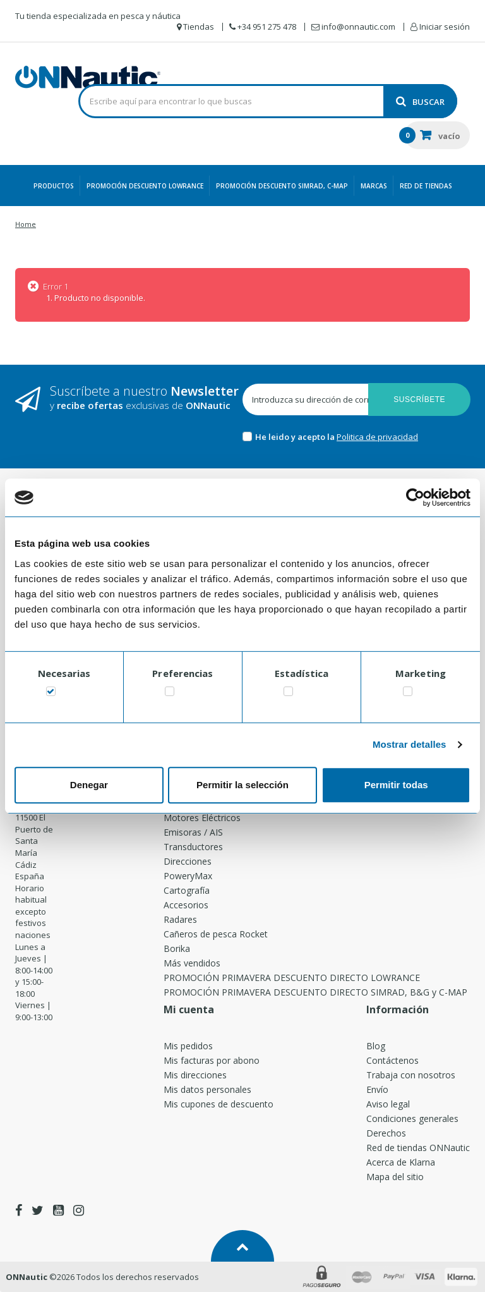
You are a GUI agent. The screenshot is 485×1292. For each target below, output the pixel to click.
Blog (375, 1046)
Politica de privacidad (377, 436)
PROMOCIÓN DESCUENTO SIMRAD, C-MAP (282, 185)
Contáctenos (392, 1060)
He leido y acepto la (296, 436)
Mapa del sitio (395, 1177)
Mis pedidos (188, 1046)
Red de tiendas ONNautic (418, 1148)
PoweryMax (188, 876)
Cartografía (187, 890)
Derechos (386, 1133)
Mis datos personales (207, 1089)
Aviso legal (388, 1104)
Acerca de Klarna (400, 1162)
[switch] (169, 694)
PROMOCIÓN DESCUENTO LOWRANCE (145, 185)
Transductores (193, 847)
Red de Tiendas (426, 185)
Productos (53, 185)
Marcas (374, 185)
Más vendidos (192, 963)
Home (25, 224)
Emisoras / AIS (193, 832)
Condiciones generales (412, 1118)
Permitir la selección (242, 784)
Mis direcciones (195, 1075)
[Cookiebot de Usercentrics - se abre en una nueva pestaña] (415, 497)
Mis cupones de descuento (218, 1104)
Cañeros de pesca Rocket (216, 934)
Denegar (89, 784)
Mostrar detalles (409, 744)
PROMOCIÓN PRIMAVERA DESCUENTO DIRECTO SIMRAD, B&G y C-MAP (315, 992)
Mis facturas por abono (212, 1060)
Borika (177, 948)
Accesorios (186, 905)
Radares (180, 919)
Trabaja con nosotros (410, 1075)
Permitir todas (396, 784)
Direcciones (188, 861)
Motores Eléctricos (202, 818)
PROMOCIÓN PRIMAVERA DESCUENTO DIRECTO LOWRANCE (292, 978)
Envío (377, 1089)
